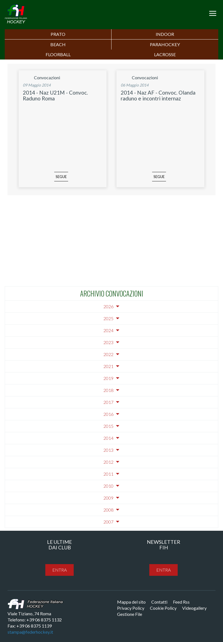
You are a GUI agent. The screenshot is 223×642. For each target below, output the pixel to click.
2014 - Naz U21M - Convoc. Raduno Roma (55, 95)
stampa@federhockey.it (30, 631)
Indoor (165, 34)
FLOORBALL (58, 54)
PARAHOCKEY (165, 44)
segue (61, 176)
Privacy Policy (130, 608)
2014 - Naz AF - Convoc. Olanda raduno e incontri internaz (158, 95)
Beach (58, 44)
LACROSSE (165, 54)
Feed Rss (181, 601)
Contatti (159, 601)
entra (59, 569)
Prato (58, 34)
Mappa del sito (131, 601)
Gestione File (129, 614)
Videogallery (194, 608)
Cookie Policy (163, 608)
